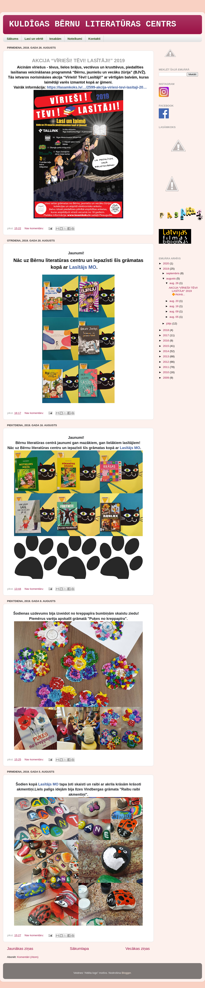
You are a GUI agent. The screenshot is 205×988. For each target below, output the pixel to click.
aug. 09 (174, 311)
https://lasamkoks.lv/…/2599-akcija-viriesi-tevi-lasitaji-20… (97, 87)
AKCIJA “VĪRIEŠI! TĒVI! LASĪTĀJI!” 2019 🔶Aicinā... (183, 291)
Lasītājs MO (82, 267)
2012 (166, 361)
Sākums (12, 38)
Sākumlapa (79, 948)
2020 (166, 263)
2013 (166, 356)
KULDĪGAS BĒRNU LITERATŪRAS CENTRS (92, 24)
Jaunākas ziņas (20, 948)
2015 (166, 345)
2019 (166, 268)
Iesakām (55, 38)
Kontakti (94, 38)
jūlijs (169, 323)
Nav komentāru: (34, 228)
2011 (166, 367)
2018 (166, 330)
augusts (171, 278)
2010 (166, 372)
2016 (166, 340)
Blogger (126, 972)
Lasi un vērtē (34, 38)
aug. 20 (174, 301)
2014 (166, 351)
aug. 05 (174, 316)
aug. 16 (174, 306)
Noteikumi (75, 38)
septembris (173, 273)
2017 (166, 335)
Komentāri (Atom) (27, 956)
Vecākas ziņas (137, 948)
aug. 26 (174, 283)
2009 (166, 377)
